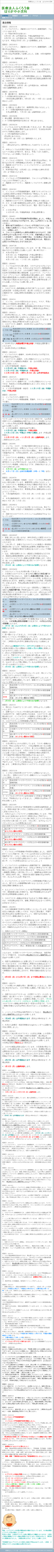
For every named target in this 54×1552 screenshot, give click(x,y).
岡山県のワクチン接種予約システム (37, 1088)
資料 (41, 1259)
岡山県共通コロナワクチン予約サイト (24, 1263)
